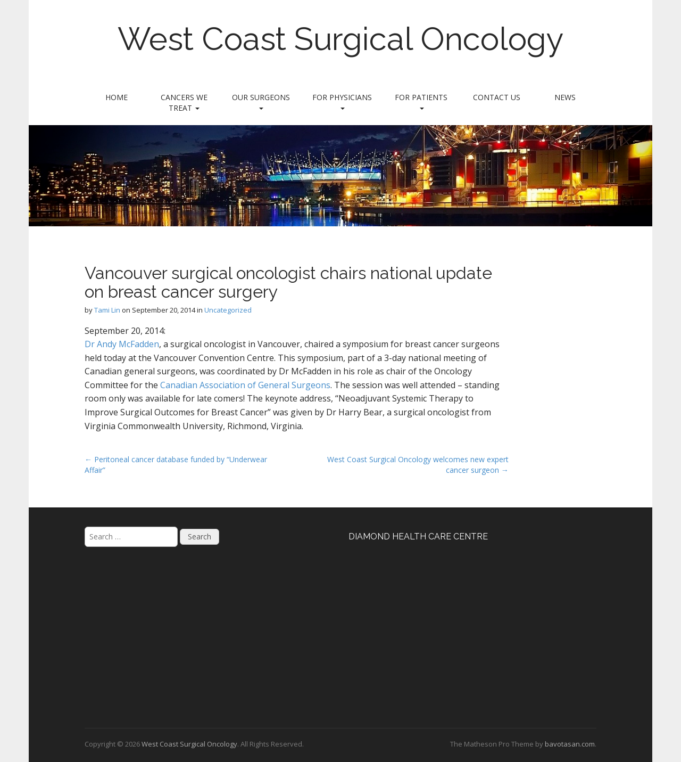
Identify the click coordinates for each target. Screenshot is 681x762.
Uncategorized (228, 310)
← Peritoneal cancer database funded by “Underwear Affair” (176, 464)
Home (116, 97)
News (565, 97)
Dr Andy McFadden (122, 344)
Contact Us (496, 97)
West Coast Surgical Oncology (341, 39)
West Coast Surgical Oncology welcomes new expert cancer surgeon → (418, 464)
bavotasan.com (570, 744)
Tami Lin (107, 310)
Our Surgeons (261, 101)
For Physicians (342, 101)
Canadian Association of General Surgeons (245, 385)
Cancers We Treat (184, 102)
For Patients (421, 101)
